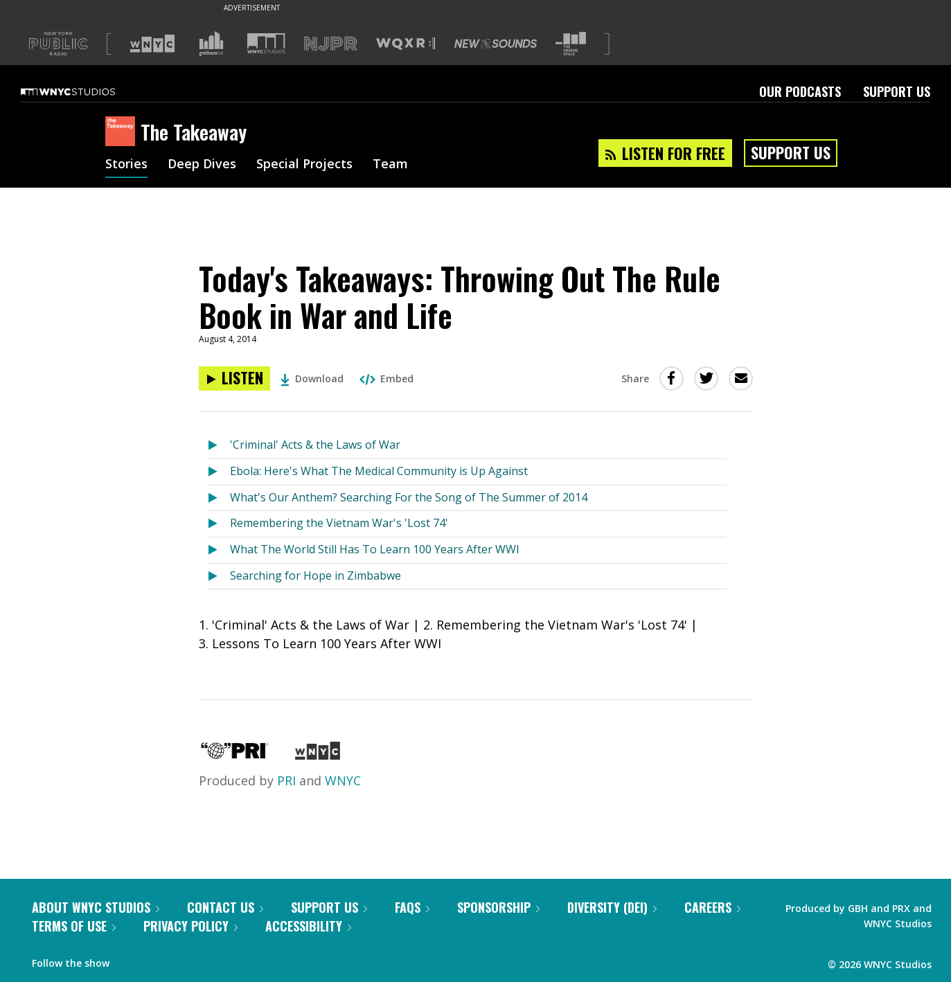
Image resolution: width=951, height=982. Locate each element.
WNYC (343, 780)
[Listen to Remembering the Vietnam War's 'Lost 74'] (218, 524)
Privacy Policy (190, 926)
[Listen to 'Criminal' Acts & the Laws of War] (218, 445)
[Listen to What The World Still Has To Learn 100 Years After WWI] (218, 550)
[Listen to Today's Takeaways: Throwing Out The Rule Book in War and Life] (234, 378)
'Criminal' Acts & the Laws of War (315, 444)
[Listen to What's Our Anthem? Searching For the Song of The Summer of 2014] (218, 498)
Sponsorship (498, 907)
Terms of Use (74, 926)
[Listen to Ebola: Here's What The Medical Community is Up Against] (218, 472)
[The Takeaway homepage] (123, 132)
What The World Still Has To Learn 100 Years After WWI (374, 549)
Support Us (896, 91)
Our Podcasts (800, 91)
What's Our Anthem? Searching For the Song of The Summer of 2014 (408, 497)
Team (390, 165)
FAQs (412, 907)
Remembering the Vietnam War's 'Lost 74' (339, 522)
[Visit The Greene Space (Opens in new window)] (571, 44)
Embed (386, 378)
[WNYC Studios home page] (85, 91)
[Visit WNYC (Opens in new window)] (152, 44)
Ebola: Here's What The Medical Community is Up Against (379, 471)
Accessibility (308, 926)
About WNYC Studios (95, 907)
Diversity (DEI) (612, 907)
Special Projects (304, 165)
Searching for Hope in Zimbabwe (315, 575)
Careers (712, 907)
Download (312, 378)
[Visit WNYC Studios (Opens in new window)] (266, 43)
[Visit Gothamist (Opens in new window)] (211, 43)
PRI (286, 780)
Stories (126, 165)
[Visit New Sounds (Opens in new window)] (495, 43)
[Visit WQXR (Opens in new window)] (405, 44)
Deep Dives (202, 165)
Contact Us (225, 907)
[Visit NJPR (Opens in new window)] (330, 44)
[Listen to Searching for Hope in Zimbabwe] (218, 576)
